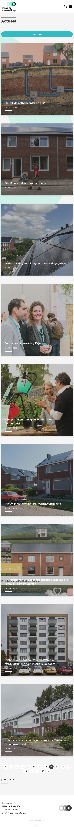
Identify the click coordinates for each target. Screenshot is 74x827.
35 (46, 767)
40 (25, 771)
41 (31, 771)
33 (34, 767)
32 (28, 767)
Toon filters (37, 34)
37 (57, 767)
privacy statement (37, 821)
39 (69, 767)
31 (23, 767)
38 (63, 767)
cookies (37, 825)
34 (40, 767)
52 (43, 771)
